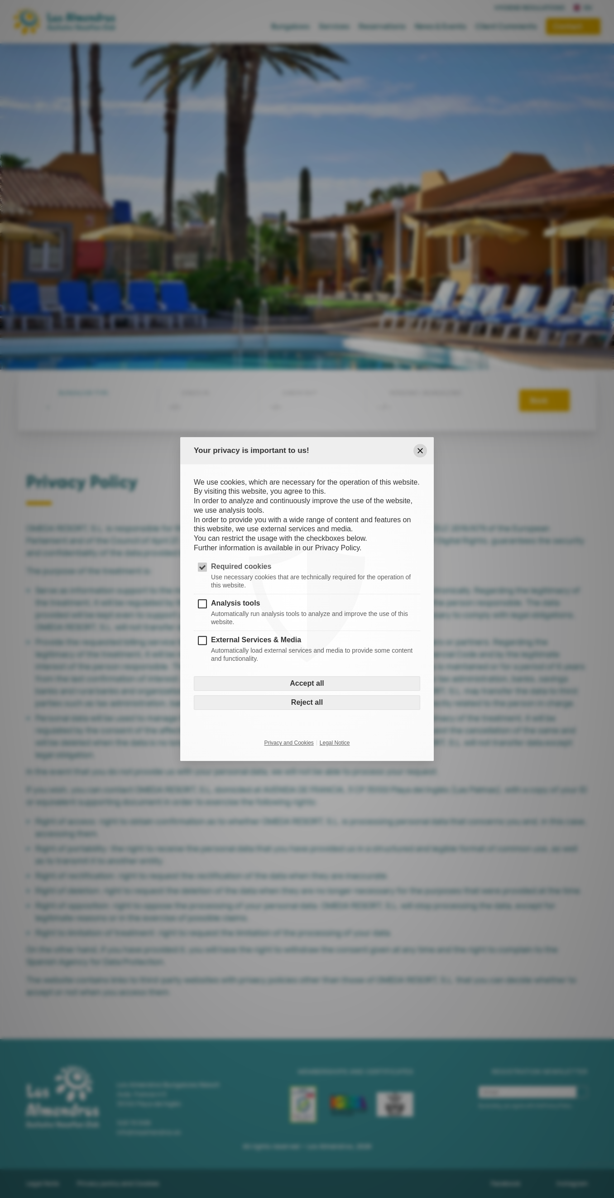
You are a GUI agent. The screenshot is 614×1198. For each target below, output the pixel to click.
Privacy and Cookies (288, 743)
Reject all (307, 703)
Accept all (307, 684)
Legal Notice (335, 743)
